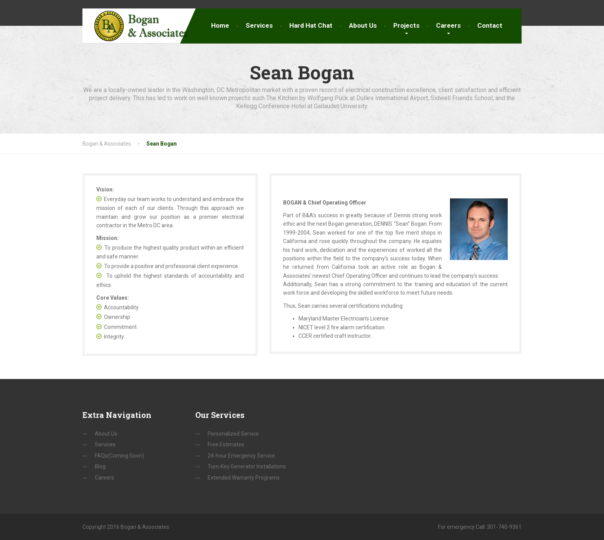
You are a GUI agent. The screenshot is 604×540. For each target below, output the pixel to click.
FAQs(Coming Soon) (119, 456)
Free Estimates (226, 444)
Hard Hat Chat (310, 25)
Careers (448, 25)
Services (259, 25)
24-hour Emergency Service (241, 456)
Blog (100, 466)
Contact (489, 25)
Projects (406, 25)
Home (220, 25)
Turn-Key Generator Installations (247, 466)
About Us (363, 25)
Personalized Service (233, 434)
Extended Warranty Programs (244, 478)
